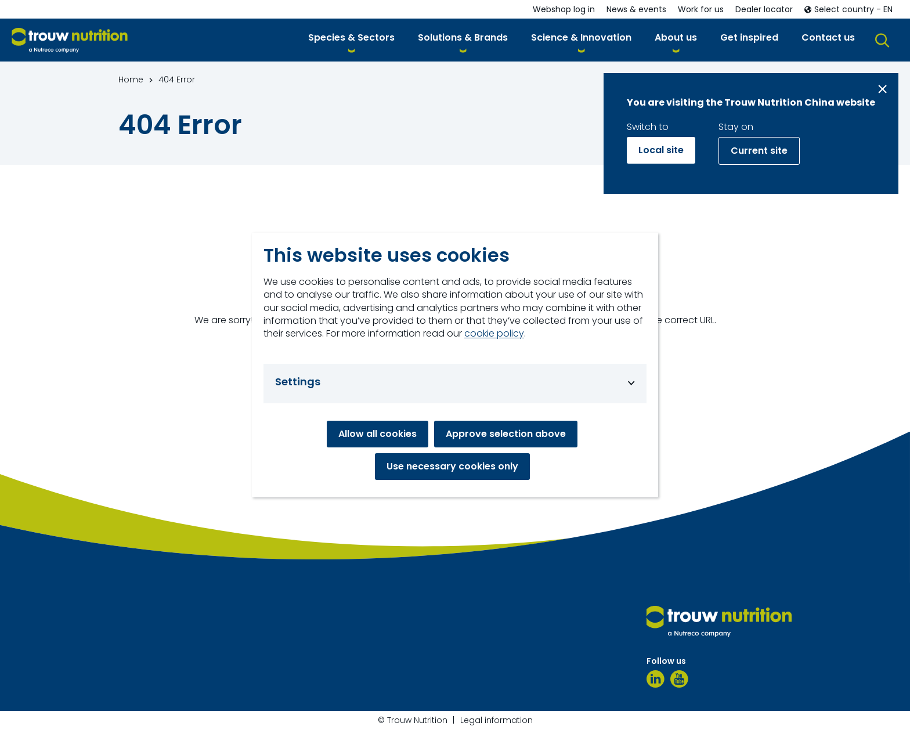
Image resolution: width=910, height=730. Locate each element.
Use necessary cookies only (452, 466)
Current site (759, 150)
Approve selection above (506, 433)
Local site (661, 150)
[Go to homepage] (70, 40)
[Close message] (882, 89)
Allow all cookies (377, 433)
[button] (351, 40)
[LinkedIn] (656, 679)
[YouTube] (679, 679)
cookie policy (494, 333)
